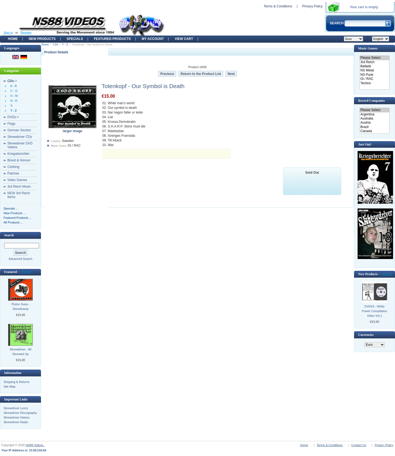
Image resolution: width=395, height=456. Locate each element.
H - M (13, 95)
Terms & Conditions (278, 6)
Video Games (17, 180)
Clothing (13, 167)
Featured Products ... (18, 217)
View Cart (184, 39)
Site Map (9, 386)
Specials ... (11, 208)
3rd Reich (374, 62)
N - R (13, 100)
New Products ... (15, 213)
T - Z (65, 44)
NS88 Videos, (35, 445)
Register (26, 32)
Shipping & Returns (17, 382)
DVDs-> (13, 117)
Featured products (112, 39)
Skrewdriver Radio (16, 422)
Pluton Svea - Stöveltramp (20, 306)
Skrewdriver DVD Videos (20, 145)
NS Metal (374, 70)
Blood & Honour (19, 160)
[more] (25, 272)
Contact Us (358, 445)
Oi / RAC (374, 79)
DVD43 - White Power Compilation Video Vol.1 (374, 311)
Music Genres (368, 48)
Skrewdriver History (17, 417)
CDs (55, 44)
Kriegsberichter (18, 154)
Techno (374, 83)
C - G (13, 90)
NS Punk (374, 75)
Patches (13, 173)
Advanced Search (21, 258)
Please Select (374, 58)
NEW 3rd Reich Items (18, 195)
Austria (374, 123)
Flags (11, 124)
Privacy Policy (312, 6)
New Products (42, 39)
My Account (153, 39)
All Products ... (13, 222)
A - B (13, 86)
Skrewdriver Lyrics (16, 408)
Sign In (8, 32)
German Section (19, 130)
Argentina (374, 114)
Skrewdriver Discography (20, 412)
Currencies (365, 335)
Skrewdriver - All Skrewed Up (20, 352)
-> (12, 81)
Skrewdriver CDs (19, 137)
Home (13, 39)
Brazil (374, 127)
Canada (374, 131)
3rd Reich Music (19, 186)
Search (9, 235)
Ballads (374, 66)
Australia (374, 119)
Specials (75, 39)
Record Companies (371, 101)
